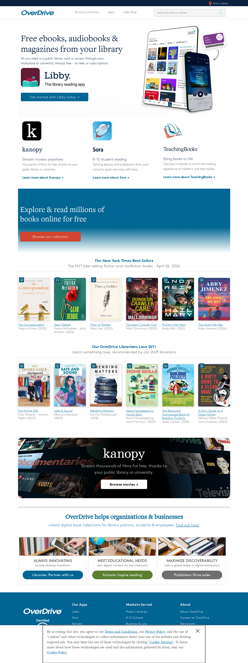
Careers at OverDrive (194, 617)
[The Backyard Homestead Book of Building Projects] (178, 407)
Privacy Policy (155, 632)
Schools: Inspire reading (122, 575)
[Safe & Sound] (70, 407)
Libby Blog (129, 12)
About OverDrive (191, 611)
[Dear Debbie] (70, 321)
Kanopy (77, 623)
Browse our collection (50, 236)
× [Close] (197, 631)
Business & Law (136, 623)
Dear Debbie (62, 324)
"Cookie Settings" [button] (161, 642)
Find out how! (187, 525)
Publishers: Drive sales (192, 575)
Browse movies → (124, 484)
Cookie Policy (57, 652)
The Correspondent (31, 324)
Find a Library (218, 3)
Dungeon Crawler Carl (141, 324)
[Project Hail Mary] (178, 321)
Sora (75, 617)
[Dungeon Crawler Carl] (142, 321)
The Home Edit (28, 411)
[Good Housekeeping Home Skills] (142, 407)
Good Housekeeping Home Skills (139, 412)
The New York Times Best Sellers (124, 260)
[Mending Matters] (106, 407)
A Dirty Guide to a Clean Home (210, 412)
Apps (111, 12)
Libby (75, 611)
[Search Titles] (222, 12)
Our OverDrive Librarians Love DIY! (124, 346)
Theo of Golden (100, 324)
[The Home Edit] (34, 407)
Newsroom (187, 623)
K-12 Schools (134, 617)
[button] (97, 604)
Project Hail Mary (174, 324)
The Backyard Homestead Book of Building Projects (176, 414)
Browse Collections (87, 12)
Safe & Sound (63, 411)
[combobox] (187, 12)
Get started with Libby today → (54, 97)
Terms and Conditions (121, 632)
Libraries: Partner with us (52, 575)
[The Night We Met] (214, 321)
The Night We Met (210, 324)
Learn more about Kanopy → (43, 177)
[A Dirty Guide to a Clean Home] (214, 407)
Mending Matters (102, 411)
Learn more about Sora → (111, 177)
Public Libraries (136, 611)
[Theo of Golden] (106, 321)
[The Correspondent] (34, 321)
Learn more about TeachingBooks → (189, 177)
